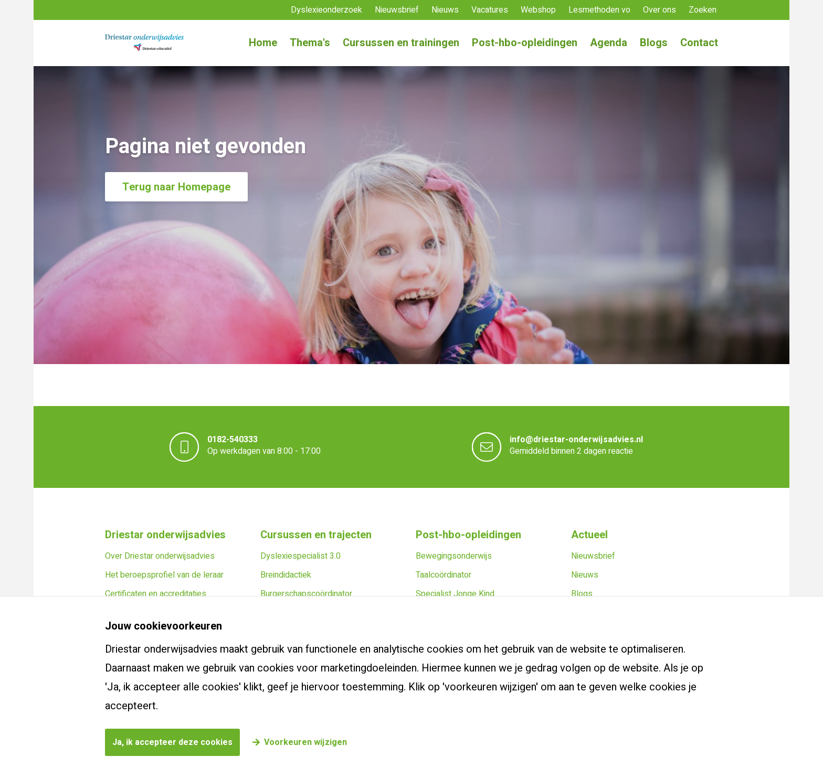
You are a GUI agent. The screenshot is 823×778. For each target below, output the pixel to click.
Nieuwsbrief (397, 10)
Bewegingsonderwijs (454, 556)
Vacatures (489, 10)
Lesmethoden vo (599, 10)
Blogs (654, 42)
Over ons (659, 10)
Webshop (538, 10)
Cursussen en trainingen (401, 42)
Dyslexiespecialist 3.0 (300, 556)
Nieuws (445, 10)
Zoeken (702, 10)
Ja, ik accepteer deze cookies (172, 742)
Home (263, 42)
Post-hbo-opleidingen (524, 42)
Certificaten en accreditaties (155, 594)
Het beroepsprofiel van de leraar (164, 575)
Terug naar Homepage (176, 187)
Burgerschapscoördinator (306, 594)
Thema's (310, 42)
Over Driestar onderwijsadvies (160, 556)
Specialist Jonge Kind (455, 594)
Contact (699, 42)
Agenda (608, 42)
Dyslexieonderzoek (326, 10)
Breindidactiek (285, 575)
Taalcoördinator (443, 575)
